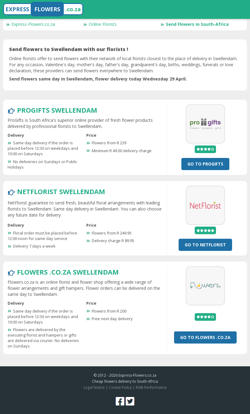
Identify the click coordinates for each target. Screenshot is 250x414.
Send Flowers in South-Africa (194, 24)
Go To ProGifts (205, 164)
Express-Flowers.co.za (30, 24)
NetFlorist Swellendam (61, 191)
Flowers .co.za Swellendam (68, 271)
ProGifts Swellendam (57, 110)
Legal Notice (94, 387)
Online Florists (100, 24)
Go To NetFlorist (205, 245)
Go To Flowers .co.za (205, 337)
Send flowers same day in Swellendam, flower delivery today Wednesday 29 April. (98, 79)
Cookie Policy (120, 387)
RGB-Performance (151, 387)
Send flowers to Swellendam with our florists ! (68, 49)
